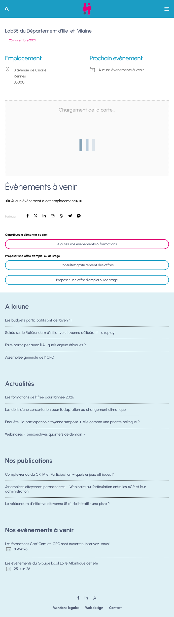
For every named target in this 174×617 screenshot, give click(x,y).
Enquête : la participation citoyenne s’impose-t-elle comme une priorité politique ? (72, 422)
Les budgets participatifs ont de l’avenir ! (38, 320)
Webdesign (94, 608)
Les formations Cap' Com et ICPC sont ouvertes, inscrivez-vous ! (57, 544)
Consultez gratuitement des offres (87, 265)
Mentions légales (66, 608)
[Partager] (27, 216)
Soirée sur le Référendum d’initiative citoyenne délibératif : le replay (60, 332)
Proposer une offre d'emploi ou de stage (87, 280)
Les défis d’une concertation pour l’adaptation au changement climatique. (65, 409)
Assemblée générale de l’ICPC (29, 359)
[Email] (53, 216)
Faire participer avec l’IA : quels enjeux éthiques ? (45, 345)
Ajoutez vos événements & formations (87, 244)
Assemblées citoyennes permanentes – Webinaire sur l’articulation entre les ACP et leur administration (75, 489)
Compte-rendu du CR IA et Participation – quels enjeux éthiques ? (59, 474)
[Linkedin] (86, 598)
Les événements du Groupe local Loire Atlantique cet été (51, 563)
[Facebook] (78, 598)
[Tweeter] (36, 216)
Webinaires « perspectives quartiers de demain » (45, 436)
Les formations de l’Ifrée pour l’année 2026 (39, 397)
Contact (115, 608)
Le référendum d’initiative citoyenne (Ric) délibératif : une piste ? (57, 504)
